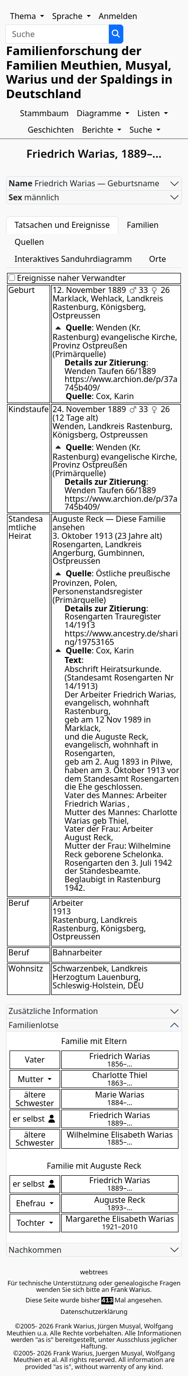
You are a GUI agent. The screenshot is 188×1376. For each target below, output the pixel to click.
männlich (34, 197)
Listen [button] (149, 113)
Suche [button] (141, 129)
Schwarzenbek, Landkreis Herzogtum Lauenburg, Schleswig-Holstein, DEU (100, 977)
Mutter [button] (32, 1079)
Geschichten (51, 129)
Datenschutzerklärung (94, 1311)
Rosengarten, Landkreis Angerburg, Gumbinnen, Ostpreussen (99, 553)
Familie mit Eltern (94, 1041)
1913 (62, 911)
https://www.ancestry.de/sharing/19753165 (121, 637)
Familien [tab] (143, 224)
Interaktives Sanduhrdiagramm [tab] (73, 258)
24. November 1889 (89, 409)
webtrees (94, 1271)
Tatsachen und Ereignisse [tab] (62, 224)
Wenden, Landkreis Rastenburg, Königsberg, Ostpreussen (112, 430)
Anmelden (118, 16)
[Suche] (116, 34)
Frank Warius (130, 1289)
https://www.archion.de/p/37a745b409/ (121, 383)
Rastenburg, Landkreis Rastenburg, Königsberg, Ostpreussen (99, 928)
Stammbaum (44, 113)
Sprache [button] (68, 16)
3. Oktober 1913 (83, 535)
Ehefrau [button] (32, 1203)
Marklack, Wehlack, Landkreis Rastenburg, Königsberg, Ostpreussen (108, 307)
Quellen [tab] (29, 241)
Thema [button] (24, 16)
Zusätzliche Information (53, 1010)
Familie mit (94, 1165)
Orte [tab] (157, 258)
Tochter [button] (32, 1222)
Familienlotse (34, 1024)
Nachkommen (35, 1249)
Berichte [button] (99, 129)
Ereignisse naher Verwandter (67, 278)
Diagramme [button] (100, 113)
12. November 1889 (89, 289)
